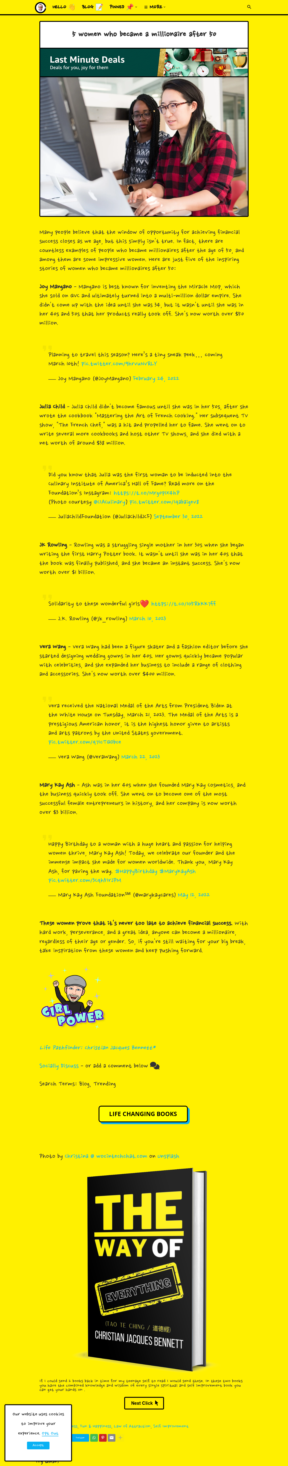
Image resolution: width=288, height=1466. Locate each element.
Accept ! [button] (38, 1446)
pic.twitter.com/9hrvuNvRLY (119, 364)
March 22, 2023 (140, 757)
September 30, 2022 (178, 517)
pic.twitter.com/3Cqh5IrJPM (84, 881)
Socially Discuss (59, 1066)
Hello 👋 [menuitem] (64, 7)
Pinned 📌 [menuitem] (122, 7)
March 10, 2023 (147, 619)
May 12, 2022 (194, 895)
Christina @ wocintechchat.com (106, 1156)
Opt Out (50, 1433)
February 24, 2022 (156, 379)
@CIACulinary (109, 502)
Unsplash (168, 1156)
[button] (249, 7)
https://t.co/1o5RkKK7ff (183, 604)
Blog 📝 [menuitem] (92, 7)
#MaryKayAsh (177, 872)
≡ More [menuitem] (153, 7)
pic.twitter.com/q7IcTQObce (84, 742)
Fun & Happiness (95, 1426)
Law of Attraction (132, 1426)
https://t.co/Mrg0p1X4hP (147, 493)
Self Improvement (171, 1426)
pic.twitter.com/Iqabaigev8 (164, 502)
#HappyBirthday (136, 872)
